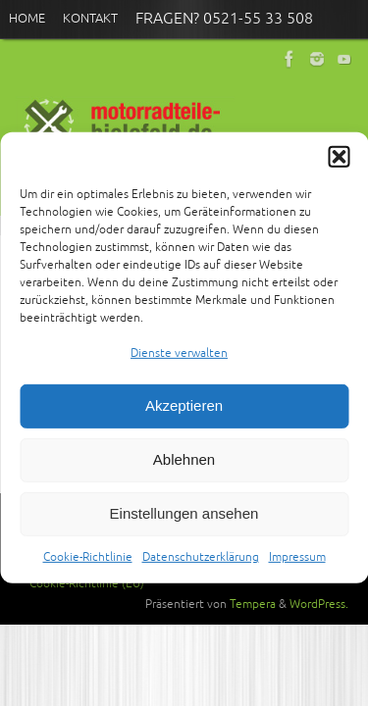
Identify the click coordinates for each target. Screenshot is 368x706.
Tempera (253, 604)
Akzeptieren (184, 415)
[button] (338, 166)
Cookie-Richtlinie (87, 566)
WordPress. (318, 604)
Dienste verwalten (179, 362)
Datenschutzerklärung (200, 566)
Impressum (297, 566)
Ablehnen (184, 469)
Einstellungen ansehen (184, 523)
